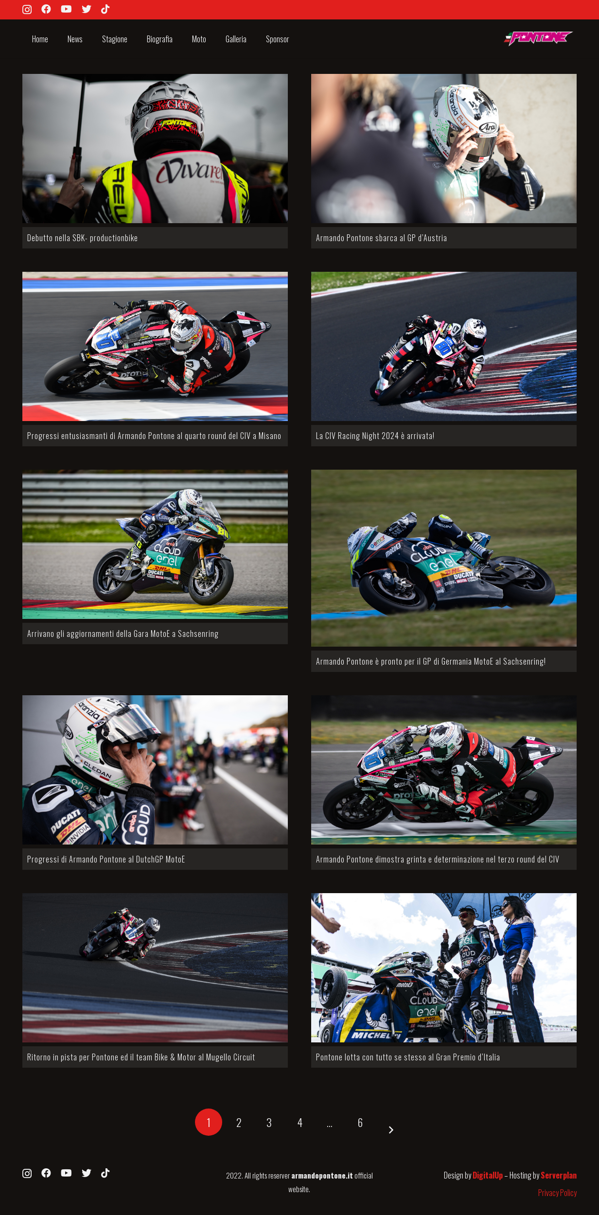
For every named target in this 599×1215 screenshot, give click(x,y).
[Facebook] (46, 9)
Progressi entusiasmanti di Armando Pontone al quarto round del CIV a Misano (154, 435)
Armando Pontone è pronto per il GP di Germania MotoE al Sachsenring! (431, 661)
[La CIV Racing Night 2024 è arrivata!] (444, 346)
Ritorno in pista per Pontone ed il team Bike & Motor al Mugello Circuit (141, 1057)
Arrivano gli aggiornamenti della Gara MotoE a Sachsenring (123, 633)
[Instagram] (27, 9)
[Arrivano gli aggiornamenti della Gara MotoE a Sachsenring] (155, 544)
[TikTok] (105, 9)
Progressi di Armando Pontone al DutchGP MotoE (106, 859)
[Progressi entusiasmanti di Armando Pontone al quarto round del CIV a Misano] (155, 346)
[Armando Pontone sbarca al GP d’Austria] (444, 148)
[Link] (538, 39)
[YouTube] (66, 9)
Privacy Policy (557, 1192)
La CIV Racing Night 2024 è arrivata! (375, 435)
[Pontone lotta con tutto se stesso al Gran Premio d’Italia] (444, 967)
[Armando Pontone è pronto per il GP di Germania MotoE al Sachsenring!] (444, 558)
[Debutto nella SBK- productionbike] (155, 148)
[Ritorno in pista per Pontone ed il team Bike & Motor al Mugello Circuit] (155, 967)
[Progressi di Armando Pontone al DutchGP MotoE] (155, 770)
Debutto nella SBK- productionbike (82, 238)
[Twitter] (86, 9)
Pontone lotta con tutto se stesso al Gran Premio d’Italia (408, 1057)
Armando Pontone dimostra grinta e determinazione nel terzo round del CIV (438, 859)
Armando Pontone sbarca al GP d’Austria (381, 238)
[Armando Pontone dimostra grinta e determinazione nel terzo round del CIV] (444, 770)
